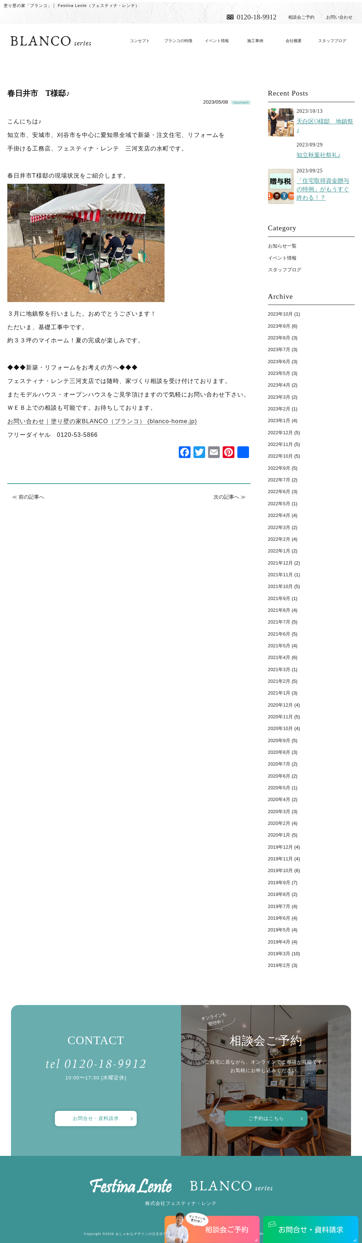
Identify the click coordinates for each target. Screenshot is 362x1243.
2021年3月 (279, 669)
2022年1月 (279, 551)
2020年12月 (280, 705)
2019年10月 (280, 870)
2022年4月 (279, 515)
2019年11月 (280, 858)
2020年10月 (280, 728)
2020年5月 (279, 787)
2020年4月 (279, 799)
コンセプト (140, 40)
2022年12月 (280, 432)
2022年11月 (280, 444)
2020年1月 (279, 835)
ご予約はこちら (266, 1118)
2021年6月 (279, 634)
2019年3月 (279, 953)
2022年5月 (279, 503)
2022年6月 (279, 491)
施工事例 (255, 40)
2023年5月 (279, 373)
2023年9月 (279, 326)
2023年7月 (279, 349)
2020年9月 (279, 740)
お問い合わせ (339, 17)
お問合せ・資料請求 (96, 1118)
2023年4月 (279, 385)
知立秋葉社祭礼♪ (318, 155)
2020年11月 (280, 716)
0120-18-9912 (256, 17)
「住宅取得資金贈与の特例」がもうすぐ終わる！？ (323, 189)
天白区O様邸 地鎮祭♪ (325, 125)
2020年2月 (279, 823)
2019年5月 (279, 930)
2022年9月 (279, 468)
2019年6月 (279, 918)
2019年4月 (279, 942)
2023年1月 (279, 420)
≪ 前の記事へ (28, 497)
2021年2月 (279, 681)
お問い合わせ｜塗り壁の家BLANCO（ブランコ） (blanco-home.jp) (102, 421)
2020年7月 (279, 764)
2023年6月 (279, 361)
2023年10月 (280, 314)
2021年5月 (279, 645)
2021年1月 (279, 693)
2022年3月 (279, 527)
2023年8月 (279, 337)
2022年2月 (279, 539)
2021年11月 (280, 574)
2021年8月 (279, 610)
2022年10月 (280, 456)
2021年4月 (279, 657)
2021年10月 (280, 586)
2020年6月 (279, 776)
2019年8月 (279, 894)
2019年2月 (279, 965)
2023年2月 (279, 409)
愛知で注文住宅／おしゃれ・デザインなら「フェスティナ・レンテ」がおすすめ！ (51, 41)
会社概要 (294, 40)
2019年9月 (279, 882)
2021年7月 (279, 622)
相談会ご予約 (301, 17)
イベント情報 (217, 40)
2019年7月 (279, 906)
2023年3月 (279, 397)
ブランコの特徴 (178, 40)
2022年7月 (279, 480)
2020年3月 (279, 811)
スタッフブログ (332, 40)
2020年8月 (279, 752)
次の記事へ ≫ (230, 497)
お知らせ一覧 (282, 246)
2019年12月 (280, 847)
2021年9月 (279, 598)
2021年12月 (280, 563)
